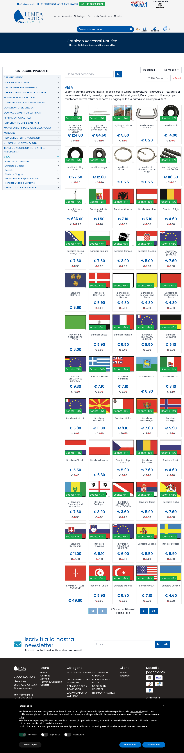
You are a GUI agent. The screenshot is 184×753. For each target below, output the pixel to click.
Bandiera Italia (170, 377)
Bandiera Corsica (123, 251)
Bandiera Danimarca (99, 294)
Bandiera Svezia (171, 544)
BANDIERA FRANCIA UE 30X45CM (147, 337)
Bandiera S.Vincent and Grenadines (75, 504)
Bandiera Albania (123, 209)
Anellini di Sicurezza (123, 168)
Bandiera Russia (171, 460)
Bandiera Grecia (99, 377)
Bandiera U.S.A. (147, 586)
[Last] (153, 611)
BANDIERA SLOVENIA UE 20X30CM (123, 546)
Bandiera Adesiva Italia (99, 210)
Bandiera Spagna (147, 544)
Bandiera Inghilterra (123, 378)
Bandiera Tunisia (99, 586)
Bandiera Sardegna (99, 503)
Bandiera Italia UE (75, 418)
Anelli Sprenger (99, 167)
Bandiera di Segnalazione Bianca (123, 295)
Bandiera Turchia (123, 586)
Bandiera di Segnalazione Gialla (147, 295)
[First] (92, 611)
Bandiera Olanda (75, 460)
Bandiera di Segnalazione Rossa (171, 295)
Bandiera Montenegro (147, 419)
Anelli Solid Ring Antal (75, 168)
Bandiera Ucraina (171, 586)
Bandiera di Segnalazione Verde (75, 337)
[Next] (144, 611)
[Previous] (102, 611)
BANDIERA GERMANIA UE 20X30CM (75, 379)
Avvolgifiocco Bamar (75, 210)
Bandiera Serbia (147, 502)
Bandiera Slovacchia (75, 545)
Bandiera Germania (171, 336)
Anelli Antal (171, 125)
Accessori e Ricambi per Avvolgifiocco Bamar (75, 128)
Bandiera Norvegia (170, 419)
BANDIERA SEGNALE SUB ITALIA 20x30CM (123, 504)
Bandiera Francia (123, 335)
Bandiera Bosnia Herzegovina (75, 252)
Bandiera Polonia (99, 460)
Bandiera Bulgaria (99, 251)
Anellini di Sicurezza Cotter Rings (147, 169)
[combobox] (103, 29)
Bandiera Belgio (171, 209)
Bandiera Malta (123, 418)
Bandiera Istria (146, 377)
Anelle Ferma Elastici (147, 126)
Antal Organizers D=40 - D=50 (171, 168)
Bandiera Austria (147, 209)
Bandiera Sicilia (171, 502)
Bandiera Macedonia (99, 419)
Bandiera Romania (147, 461)
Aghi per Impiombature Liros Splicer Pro (99, 127)
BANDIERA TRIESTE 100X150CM (75, 587)
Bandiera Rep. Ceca (123, 461)
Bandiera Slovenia (99, 545)
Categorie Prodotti (31, 71)
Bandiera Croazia (147, 251)
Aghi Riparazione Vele (123, 126)
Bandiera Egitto (99, 335)
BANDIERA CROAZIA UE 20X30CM (171, 253)
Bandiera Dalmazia (75, 294)
